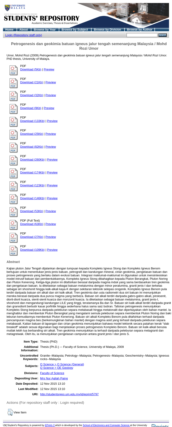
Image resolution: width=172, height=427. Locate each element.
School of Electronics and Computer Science (106, 425)
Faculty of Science (52, 373)
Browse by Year (45, 29)
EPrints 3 (50, 425)
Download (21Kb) (31, 82)
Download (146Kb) (32, 198)
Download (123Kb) (32, 185)
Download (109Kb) (32, 249)
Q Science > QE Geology (56, 367)
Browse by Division (108, 29)
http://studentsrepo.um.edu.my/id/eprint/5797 (69, 394)
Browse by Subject (75, 29)
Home (9, 29)
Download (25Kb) (31, 134)
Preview (49, 69)
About (24, 29)
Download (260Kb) (32, 159)
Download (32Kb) (31, 95)
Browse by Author (139, 29)
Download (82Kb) (31, 146)
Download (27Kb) (31, 237)
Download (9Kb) (31, 108)
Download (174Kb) (32, 172)
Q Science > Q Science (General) (62, 364)
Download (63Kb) (31, 224)
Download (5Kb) (31, 69)
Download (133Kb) (32, 121)
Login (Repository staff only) (23, 35)
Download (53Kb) (31, 211)
